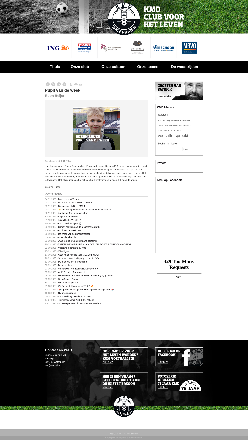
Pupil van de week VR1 (69, 230)
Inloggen (108, 438)
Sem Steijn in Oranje (68, 279)
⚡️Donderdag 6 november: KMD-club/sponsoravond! (84, 209)
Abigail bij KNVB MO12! (69, 220)
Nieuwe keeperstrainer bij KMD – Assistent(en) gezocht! (85, 275)
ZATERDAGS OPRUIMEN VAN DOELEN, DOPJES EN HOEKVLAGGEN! (94, 244)
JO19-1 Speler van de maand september (78, 241)
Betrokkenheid (65, 265)
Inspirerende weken (68, 216)
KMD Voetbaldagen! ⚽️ (69, 223)
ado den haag (164, 120)
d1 (169, 130)
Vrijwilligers (63, 251)
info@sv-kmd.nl (52, 365)
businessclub (185, 125)
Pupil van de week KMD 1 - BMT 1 (75, 202)
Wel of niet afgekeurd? (69, 282)
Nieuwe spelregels (67, 293)
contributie (162, 130)
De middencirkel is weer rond (72, 261)
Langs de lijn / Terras (68, 199)
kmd (179, 130)
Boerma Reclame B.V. (136, 438)
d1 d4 (174, 130)
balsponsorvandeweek (168, 125)
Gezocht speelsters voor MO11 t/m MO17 (78, 255)
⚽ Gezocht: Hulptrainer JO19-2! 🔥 (76, 286)
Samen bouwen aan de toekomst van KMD (79, 227)
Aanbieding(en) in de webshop (73, 213)
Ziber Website (116, 438)
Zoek (185, 149)
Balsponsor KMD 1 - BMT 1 (71, 206)
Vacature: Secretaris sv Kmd (72, 248)
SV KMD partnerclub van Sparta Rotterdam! (79, 303)
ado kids (175, 120)
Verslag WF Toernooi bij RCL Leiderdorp (78, 268)
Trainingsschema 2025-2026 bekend (76, 300)
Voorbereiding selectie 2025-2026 (74, 296)
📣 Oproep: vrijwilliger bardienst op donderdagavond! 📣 (86, 289)
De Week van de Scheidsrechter (74, 234)
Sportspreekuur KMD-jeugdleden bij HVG (78, 258)
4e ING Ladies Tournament (71, 272)
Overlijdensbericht (67, 237)
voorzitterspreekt (173, 135)
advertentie (185, 120)
